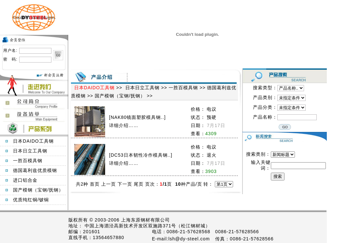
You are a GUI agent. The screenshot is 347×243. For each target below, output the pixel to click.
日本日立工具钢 (30, 150)
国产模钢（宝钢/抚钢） (38, 190)
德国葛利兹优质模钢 (35, 170)
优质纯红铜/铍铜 (31, 199)
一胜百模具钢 (27, 160)
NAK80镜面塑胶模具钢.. (137, 117)
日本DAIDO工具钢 (33, 141)
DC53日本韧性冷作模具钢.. (141, 155)
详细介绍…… (123, 125)
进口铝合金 (25, 180)
